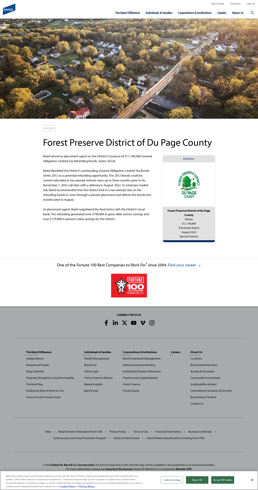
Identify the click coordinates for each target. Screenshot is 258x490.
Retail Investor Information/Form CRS (80, 431)
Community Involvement (205, 378)
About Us (238, 13)
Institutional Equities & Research (142, 371)
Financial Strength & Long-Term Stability (50, 378)
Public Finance (131, 384)
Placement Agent (68, 128)
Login (250, 3)
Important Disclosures (119, 469)
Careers (221, 13)
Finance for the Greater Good (43, 397)
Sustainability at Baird (203, 384)
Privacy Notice (87, 486)
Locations (196, 358)
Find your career (184, 264)
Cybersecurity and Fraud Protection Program (79, 438)
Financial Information (168, 431)
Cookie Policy (67, 486)
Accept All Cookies (222, 479)
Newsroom (235, 3)
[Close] (252, 480)
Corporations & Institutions (195, 13)
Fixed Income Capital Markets (140, 378)
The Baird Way (34, 384)
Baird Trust (90, 365)
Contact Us (196, 403)
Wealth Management (96, 358)
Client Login (91, 371)
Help (48, 431)
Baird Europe (218, 3)
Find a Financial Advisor (98, 378)
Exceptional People (37, 365)
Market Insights (93, 384)
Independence (35, 358)
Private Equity (131, 390)
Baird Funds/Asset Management (142, 358)
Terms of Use (140, 431)
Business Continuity (200, 431)
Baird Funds (91, 390)
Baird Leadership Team (203, 365)
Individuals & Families (159, 13)
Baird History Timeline (203, 397)
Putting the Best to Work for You (45, 390)
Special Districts (89, 128)
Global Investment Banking (139, 365)
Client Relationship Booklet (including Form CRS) (176, 438)
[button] (252, 13)
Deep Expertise (35, 371)
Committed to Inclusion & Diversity (211, 390)
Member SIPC (184, 469)
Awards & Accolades (202, 371)
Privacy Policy (117, 431)
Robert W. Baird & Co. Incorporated (72, 465)
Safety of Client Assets (126, 438)
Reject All (197, 479)
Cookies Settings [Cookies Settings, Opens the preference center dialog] (171, 479)
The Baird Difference (127, 13)
